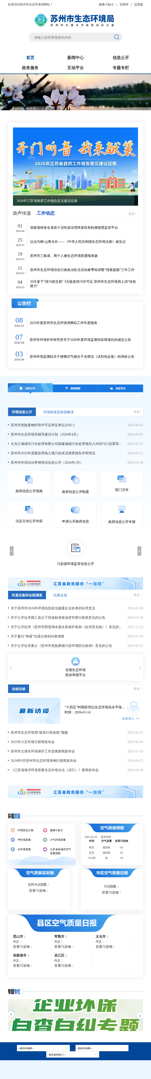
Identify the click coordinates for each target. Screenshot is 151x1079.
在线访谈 (18, 688)
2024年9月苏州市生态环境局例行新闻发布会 (44, 760)
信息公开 (120, 57)
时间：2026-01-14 (104, 709)
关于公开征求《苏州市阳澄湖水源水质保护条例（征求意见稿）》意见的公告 (67, 626)
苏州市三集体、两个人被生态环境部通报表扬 (64, 255)
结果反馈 (60, 594)
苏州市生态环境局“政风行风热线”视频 (39, 732)
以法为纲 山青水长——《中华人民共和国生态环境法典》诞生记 (78, 241)
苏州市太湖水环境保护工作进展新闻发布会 (43, 750)
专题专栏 (120, 67)
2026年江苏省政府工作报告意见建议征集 (47, 200)
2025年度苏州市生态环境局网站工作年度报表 (63, 322)
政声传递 (22, 212)
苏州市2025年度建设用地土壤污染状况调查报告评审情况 (53, 452)
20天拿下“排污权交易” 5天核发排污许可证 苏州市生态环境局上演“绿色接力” (83, 283)
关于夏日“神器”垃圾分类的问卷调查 (37, 636)
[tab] (102, 1048)
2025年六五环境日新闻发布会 (33, 741)
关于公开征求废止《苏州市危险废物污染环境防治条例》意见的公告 (61, 645)
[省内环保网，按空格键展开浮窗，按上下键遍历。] (43, 1048)
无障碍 (123, 4)
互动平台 (75, 67)
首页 (30, 57)
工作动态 (46, 212)
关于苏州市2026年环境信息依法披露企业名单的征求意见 (53, 607)
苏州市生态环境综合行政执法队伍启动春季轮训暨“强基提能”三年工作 (82, 269)
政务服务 (30, 67)
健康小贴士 (106, 4)
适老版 (138, 4)
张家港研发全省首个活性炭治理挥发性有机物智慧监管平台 (74, 227)
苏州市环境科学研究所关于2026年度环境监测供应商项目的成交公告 (80, 339)
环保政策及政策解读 (58, 411)
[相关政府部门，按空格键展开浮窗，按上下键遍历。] (72, 1054)
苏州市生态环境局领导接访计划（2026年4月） (45, 434)
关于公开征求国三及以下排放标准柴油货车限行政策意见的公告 (58, 617)
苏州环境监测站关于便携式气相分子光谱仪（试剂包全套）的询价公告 (82, 356)
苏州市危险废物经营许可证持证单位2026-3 (42, 424)
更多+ (132, 213)
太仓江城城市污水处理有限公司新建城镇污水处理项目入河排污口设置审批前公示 (67, 443)
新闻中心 (75, 57)
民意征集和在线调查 (27, 594)
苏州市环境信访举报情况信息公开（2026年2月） (47, 462)
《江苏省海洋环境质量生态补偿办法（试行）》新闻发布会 (55, 769)
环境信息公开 (22, 411)
